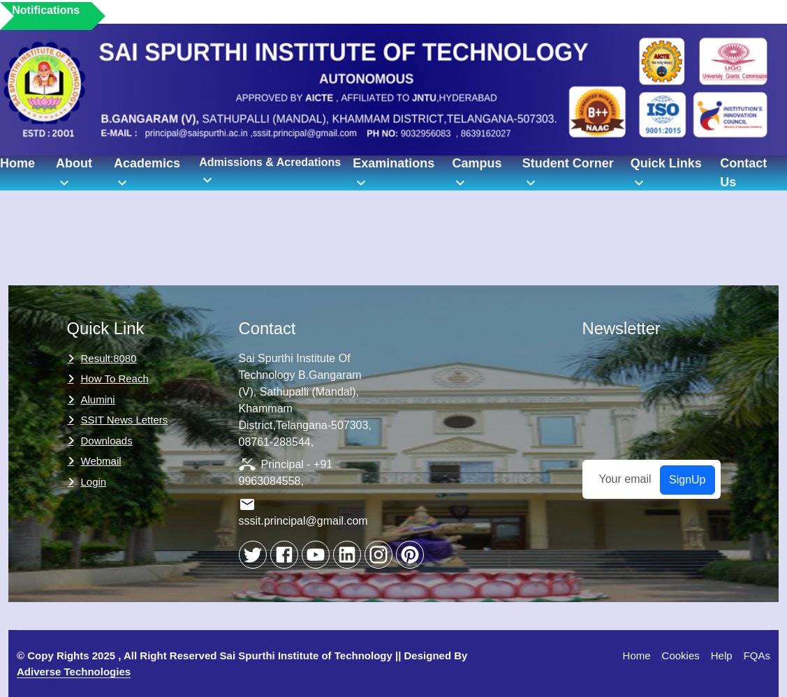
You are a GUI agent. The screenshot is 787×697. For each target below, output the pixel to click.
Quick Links (666, 173)
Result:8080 (109, 358)
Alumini (98, 399)
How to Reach (115, 378)
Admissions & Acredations (270, 172)
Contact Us (743, 172)
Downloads (107, 441)
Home (17, 163)
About (74, 173)
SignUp (687, 480)
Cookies (681, 655)
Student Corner (568, 173)
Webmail (101, 461)
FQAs (757, 655)
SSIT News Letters (124, 420)
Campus (476, 173)
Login (94, 482)
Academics (147, 173)
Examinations (393, 173)
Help (722, 655)
